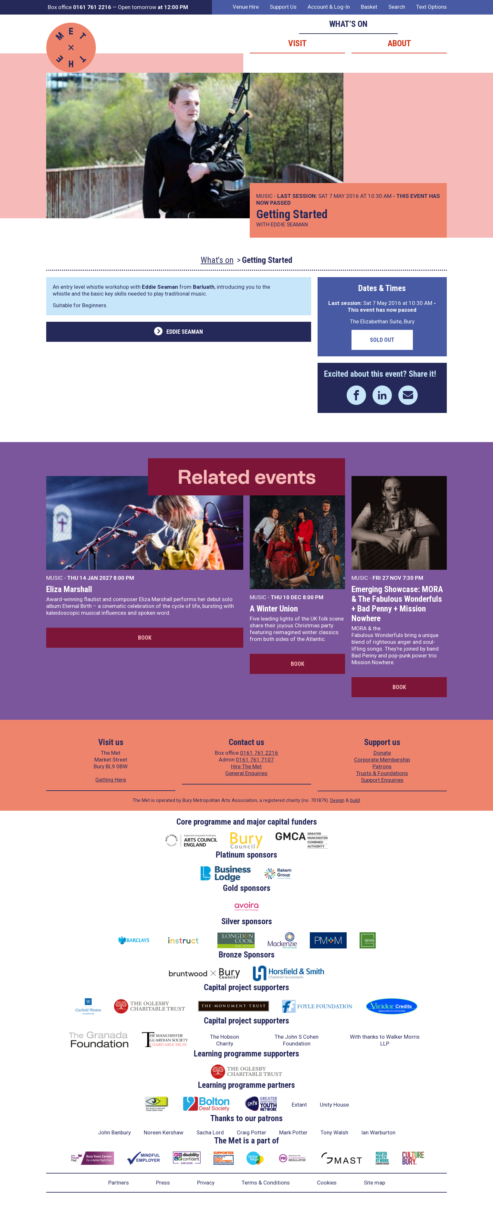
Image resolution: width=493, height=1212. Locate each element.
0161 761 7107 (255, 759)
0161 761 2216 (259, 753)
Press (163, 1182)
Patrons (382, 766)
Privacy (206, 1182)
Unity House (334, 1104)
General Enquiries (246, 773)
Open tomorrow (153, 7)
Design (337, 800)
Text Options (431, 7)
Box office (79, 7)
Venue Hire (246, 7)
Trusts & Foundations (382, 773)
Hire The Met (246, 766)
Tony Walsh (334, 1132)
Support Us (283, 7)
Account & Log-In (329, 7)
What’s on (348, 24)
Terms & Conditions (266, 1182)
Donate (382, 753)
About (399, 43)
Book (145, 637)
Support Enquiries (382, 780)
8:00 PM (123, 578)
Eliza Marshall (69, 589)
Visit (297, 43)
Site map (374, 1182)
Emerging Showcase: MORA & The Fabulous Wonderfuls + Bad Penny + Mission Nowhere (397, 603)
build (355, 800)
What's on (217, 260)
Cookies (327, 1182)
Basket (369, 7)
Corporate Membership (382, 759)
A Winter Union (274, 608)
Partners (118, 1182)
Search (396, 7)
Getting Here (110, 779)
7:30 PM (413, 578)
